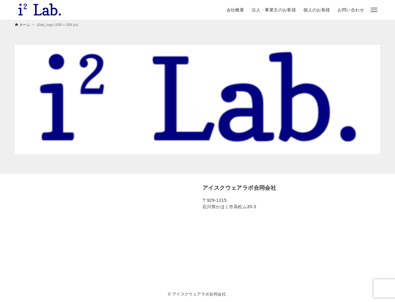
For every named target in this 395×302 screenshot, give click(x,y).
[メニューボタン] (374, 10)
